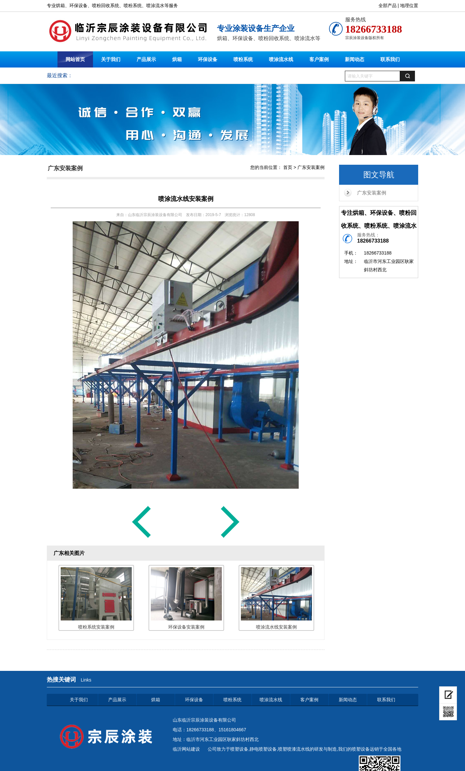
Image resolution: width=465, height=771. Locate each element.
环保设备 (207, 59)
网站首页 (75, 59)
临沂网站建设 (186, 749)
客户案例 (319, 59)
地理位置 (409, 5)
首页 (287, 167)
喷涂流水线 (281, 59)
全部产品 (387, 5)
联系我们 (390, 59)
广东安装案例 (371, 192)
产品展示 (146, 59)
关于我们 (110, 59)
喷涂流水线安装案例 (185, 198)
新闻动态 (354, 59)
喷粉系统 (243, 59)
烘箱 (177, 59)
